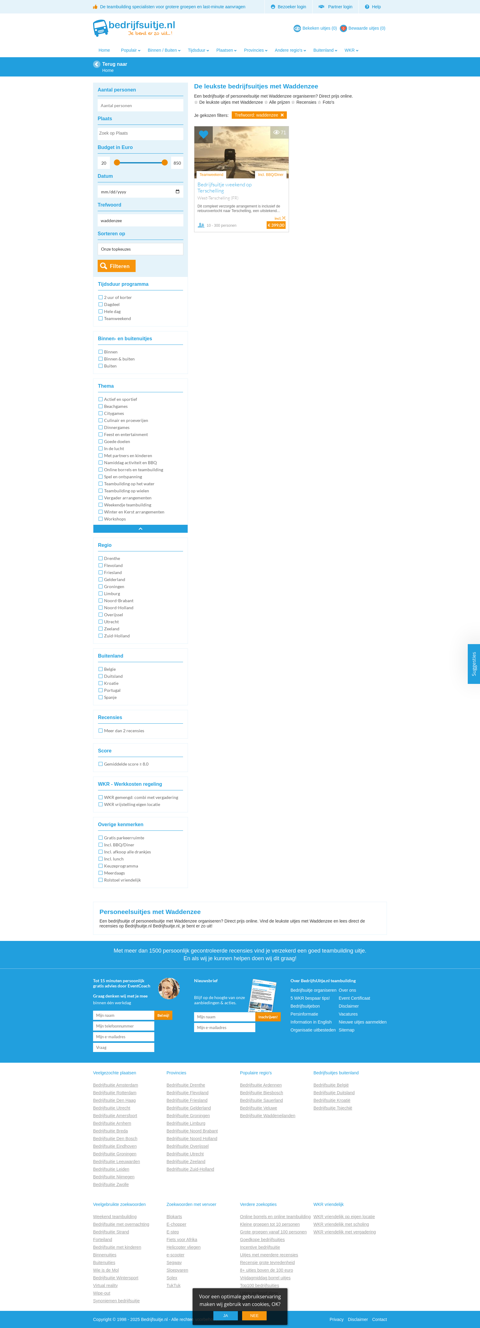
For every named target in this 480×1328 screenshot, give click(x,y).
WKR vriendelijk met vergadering (344, 1231)
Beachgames (116, 406)
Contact (379, 1319)
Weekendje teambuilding (127, 504)
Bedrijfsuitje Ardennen (261, 1085)
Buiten (110, 365)
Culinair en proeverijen (126, 420)
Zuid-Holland (117, 635)
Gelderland (114, 579)
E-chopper (176, 1224)
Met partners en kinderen (128, 455)
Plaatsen (224, 50)
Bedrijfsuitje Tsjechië (332, 1108)
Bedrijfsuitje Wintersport (115, 1277)
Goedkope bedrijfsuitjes (262, 1239)
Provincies (254, 50)
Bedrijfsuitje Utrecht (111, 1108)
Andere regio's (288, 50)
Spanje (110, 697)
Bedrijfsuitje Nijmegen (113, 1176)
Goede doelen (117, 441)
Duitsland (113, 676)
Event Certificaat (354, 998)
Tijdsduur (196, 50)
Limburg (112, 593)
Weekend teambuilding (115, 1216)
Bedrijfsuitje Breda (110, 1130)
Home (104, 50)
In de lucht (114, 448)
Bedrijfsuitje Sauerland (261, 1100)
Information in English (311, 1022)
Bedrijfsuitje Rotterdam (115, 1092)
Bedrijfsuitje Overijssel (188, 1146)
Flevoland (113, 565)
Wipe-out (101, 1293)
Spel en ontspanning (123, 476)
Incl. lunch (114, 858)
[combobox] (140, 134)
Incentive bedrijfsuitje (260, 1247)
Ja (225, 1315)
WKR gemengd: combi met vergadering (141, 797)
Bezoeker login (288, 6)
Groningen (114, 586)
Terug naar (114, 64)
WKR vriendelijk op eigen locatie (344, 1216)
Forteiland (102, 1239)
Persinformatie (304, 1014)
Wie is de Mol (106, 1270)
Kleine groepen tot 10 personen (270, 1224)
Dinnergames (116, 427)
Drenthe (112, 558)
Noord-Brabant (118, 600)
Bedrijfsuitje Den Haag (114, 1100)
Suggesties (474, 664)
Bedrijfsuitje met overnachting (121, 1224)
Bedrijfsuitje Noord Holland (192, 1138)
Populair (129, 50)
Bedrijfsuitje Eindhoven (115, 1146)
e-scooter (175, 1254)
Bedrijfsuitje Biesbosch (261, 1092)
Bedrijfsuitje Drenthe (186, 1085)
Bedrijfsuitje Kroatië (332, 1100)
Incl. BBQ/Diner (119, 844)
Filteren (119, 266)
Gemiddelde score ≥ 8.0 (126, 764)
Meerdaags (114, 872)
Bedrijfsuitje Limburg (186, 1123)
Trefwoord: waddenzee (259, 115)
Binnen (111, 351)
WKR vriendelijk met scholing (341, 1224)
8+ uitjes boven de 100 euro (266, 1270)
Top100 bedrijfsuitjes (259, 1285)
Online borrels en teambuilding (133, 469)
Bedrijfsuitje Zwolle (111, 1184)
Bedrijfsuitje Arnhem (112, 1123)
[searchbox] (140, 134)
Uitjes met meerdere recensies (269, 1254)
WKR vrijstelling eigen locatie (132, 804)
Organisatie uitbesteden (313, 1030)
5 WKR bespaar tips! (310, 998)
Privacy (337, 1319)
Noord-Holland (118, 607)
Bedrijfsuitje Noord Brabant (192, 1130)
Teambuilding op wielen (126, 490)
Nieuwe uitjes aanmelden (363, 1022)
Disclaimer (349, 1006)
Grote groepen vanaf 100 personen (273, 1231)
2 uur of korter (118, 297)
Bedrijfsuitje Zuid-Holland (190, 1169)
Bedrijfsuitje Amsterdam (115, 1085)
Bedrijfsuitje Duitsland (334, 1092)
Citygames (114, 413)
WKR (350, 50)
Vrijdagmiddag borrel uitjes (265, 1277)
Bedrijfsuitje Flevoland (187, 1092)
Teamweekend (117, 318)
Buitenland (323, 50)
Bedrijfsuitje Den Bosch (115, 1138)
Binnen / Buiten (162, 50)
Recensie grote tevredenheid (267, 1262)
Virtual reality (105, 1285)
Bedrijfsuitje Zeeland (186, 1161)
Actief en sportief (120, 399)
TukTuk (174, 1285)
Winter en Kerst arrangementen (134, 511)
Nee (254, 1315)
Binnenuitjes (104, 1254)
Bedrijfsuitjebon (305, 1006)
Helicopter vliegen (184, 1247)
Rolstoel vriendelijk (122, 879)
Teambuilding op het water (129, 483)
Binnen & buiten (119, 358)
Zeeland (111, 628)
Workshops (115, 518)
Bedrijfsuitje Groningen (115, 1153)
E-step (173, 1231)
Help (373, 6)
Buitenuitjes (104, 1262)
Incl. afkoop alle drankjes (127, 851)
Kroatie (111, 683)
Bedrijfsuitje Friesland (187, 1100)
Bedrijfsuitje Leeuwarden (116, 1161)
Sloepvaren (177, 1270)
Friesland (113, 572)
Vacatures (348, 1014)
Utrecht (111, 621)
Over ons (347, 990)
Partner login (335, 6)
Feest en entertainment (126, 434)
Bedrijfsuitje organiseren (313, 990)
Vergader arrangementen (128, 497)
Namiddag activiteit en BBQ (130, 462)
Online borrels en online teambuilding (275, 1216)
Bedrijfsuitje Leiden (111, 1169)
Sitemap (346, 1030)
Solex (172, 1277)
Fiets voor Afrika (182, 1239)
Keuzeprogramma (121, 865)
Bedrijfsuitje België (331, 1085)
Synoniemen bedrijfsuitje (116, 1300)
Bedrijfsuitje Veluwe (258, 1108)
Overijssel (113, 614)
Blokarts (174, 1216)
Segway (174, 1262)
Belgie (110, 669)
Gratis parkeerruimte (124, 837)
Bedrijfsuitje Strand (111, 1231)
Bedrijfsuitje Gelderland (189, 1108)
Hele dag (112, 311)
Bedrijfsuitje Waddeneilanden (267, 1115)
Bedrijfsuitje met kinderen (117, 1247)
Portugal (112, 690)
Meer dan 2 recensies (124, 730)
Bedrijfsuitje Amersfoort (115, 1115)
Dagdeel (112, 304)
